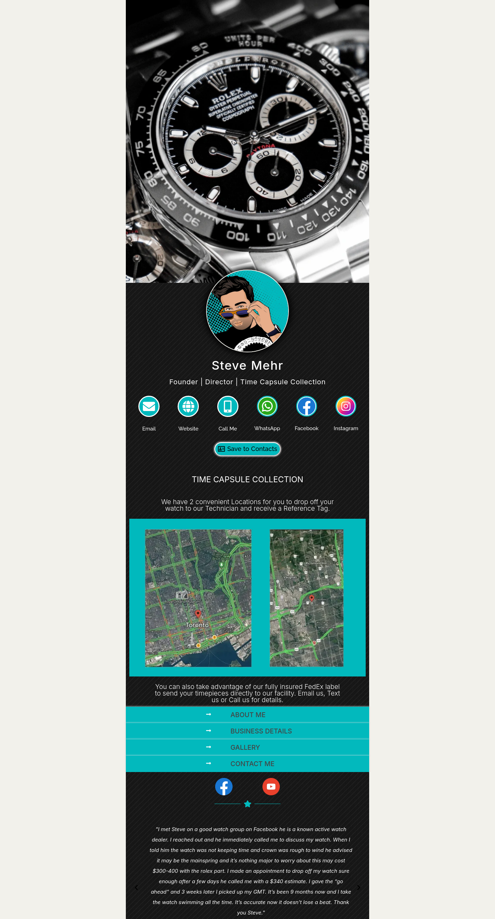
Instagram (346, 428)
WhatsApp (267, 428)
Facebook (307, 428)
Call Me (228, 429)
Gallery (245, 748)
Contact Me (252, 764)
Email (149, 429)
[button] (247, 715)
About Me (248, 715)
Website (188, 429)
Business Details (261, 731)
